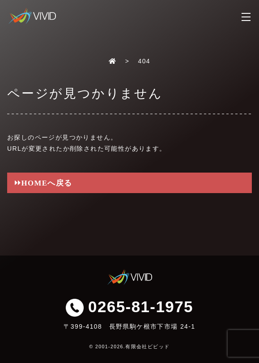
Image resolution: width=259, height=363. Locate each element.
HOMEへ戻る (46, 182)
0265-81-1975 (129, 306)
